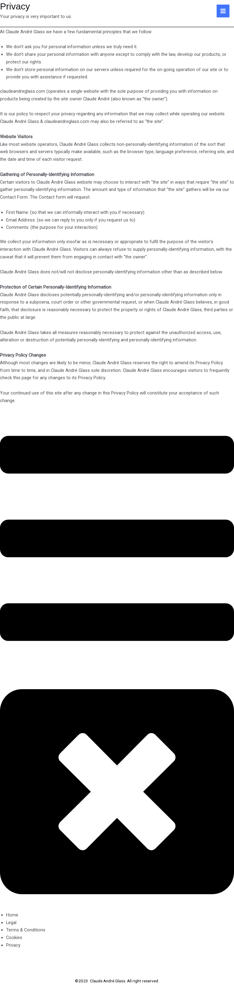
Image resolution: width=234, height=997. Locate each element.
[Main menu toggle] (223, 11)
